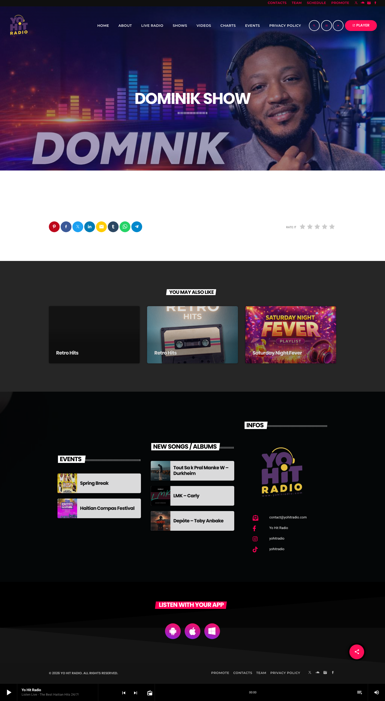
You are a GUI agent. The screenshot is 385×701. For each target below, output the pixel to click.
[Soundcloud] (363, 3)
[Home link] (19, 25)
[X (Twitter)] (356, 3)
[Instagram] (369, 3)
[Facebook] (375, 3)
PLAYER (361, 25)
